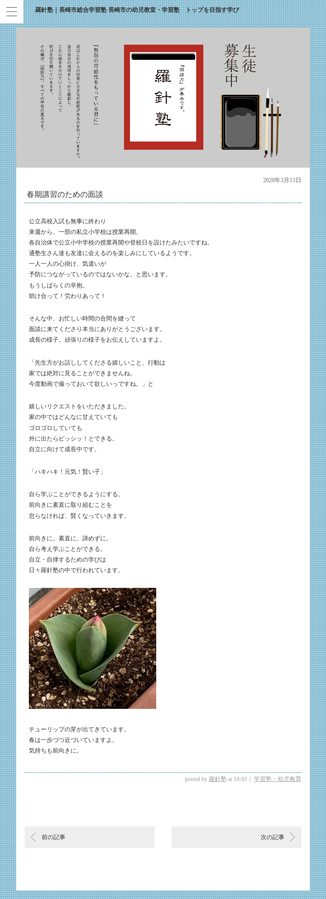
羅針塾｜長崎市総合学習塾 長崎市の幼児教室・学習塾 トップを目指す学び (137, 10)
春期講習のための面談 (65, 194)
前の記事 (53, 837)
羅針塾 (218, 779)
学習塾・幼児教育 (277, 779)
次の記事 (272, 837)
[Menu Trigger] (11, 11)
